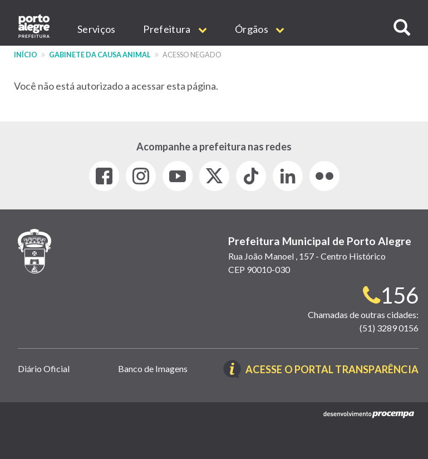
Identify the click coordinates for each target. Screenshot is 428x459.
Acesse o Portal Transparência (332, 370)
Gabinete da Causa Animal (100, 55)
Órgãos (259, 29)
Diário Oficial (44, 368)
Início (25, 55)
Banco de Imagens (153, 368)
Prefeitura (175, 29)
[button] (402, 27)
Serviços (96, 29)
